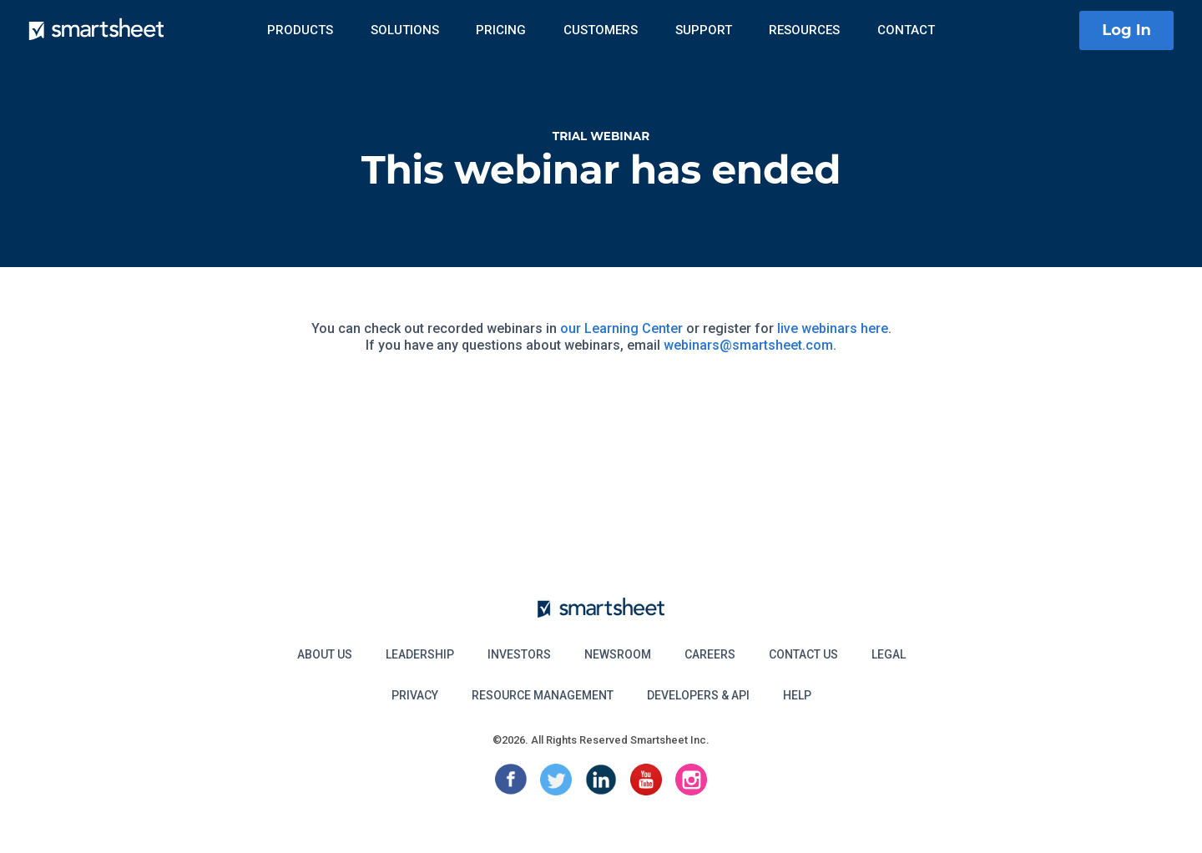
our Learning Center (621, 328)
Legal (888, 654)
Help (797, 695)
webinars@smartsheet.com (748, 345)
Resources (804, 30)
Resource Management (543, 695)
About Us (324, 654)
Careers (709, 654)
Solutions (405, 30)
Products (300, 30)
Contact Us (803, 654)
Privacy (414, 695)
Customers (600, 30)
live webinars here (832, 328)
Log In (1126, 30)
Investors (519, 654)
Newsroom (617, 654)
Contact (906, 30)
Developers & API (698, 695)
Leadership (420, 654)
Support (703, 30)
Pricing (501, 30)
